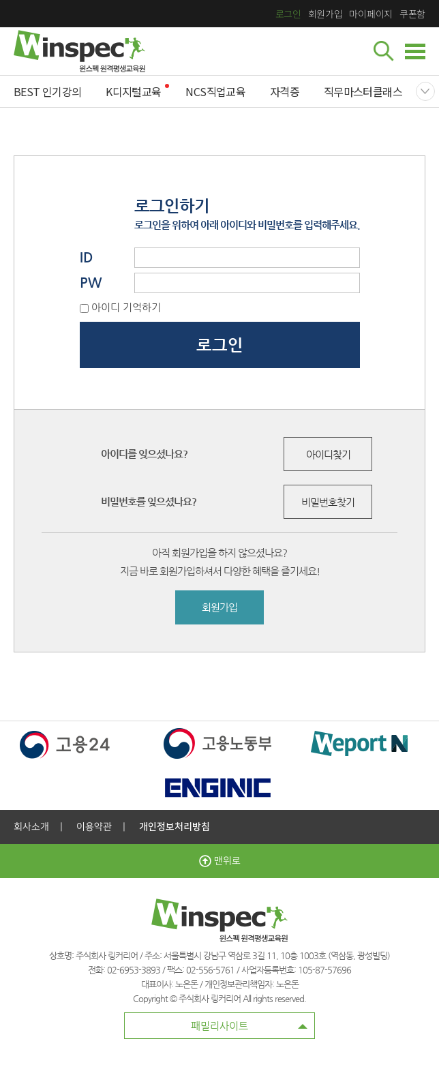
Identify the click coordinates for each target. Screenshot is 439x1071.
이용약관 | (100, 826)
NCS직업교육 (215, 91)
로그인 (288, 13)
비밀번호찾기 (327, 502)
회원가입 (325, 13)
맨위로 (220, 861)
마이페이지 (370, 13)
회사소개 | (38, 826)
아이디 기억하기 (126, 307)
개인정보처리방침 (174, 826)
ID (86, 257)
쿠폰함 (412, 13)
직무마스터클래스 (363, 91)
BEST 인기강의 (47, 91)
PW (91, 282)
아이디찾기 (328, 454)
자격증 (284, 91)
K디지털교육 (133, 91)
